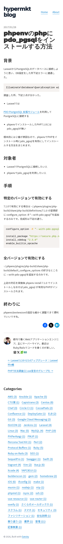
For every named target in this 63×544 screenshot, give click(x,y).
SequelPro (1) (16, 459)
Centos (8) (47, 402)
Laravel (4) (45, 425)
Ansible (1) (25, 396)
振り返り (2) (15, 521)
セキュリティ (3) (47, 510)
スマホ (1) (29, 510)
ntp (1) (40, 487)
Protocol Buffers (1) (19, 447)
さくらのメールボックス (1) (37, 504)
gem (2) (33, 476)
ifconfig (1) (24, 481)
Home (44, 12)
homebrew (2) (48, 476)
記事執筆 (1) (15, 527)
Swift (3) (48, 459)
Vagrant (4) (14, 464)
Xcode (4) (13, 470)
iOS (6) (12, 481)
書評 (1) (28, 521)
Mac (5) (24, 430)
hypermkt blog (17, 12)
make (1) (38, 481)
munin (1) (13, 487)
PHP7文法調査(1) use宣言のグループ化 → (30, 371)
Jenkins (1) (30, 425)
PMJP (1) (33, 436)
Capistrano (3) (30, 402)
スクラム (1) (15, 510)
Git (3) (11, 419)
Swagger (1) (33, 459)
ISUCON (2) (14, 425)
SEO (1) (34, 453)
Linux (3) (13, 430)
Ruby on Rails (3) (18, 453)
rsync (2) (28, 493)
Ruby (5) (38, 447)
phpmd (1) (14, 493)
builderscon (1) (17, 476)
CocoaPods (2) (44, 408)
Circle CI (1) (26, 408)
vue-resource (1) (17, 498)
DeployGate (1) (37, 413)
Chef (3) (12, 408)
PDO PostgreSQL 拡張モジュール (22, 112)
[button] (51, 326)
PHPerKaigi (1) (16, 436)
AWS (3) (12, 396)
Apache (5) (40, 396)
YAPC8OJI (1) (29, 470)
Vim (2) (27, 464)
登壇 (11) (40, 521)
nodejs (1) (28, 487)
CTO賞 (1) (13, 402)
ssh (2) (39, 493)
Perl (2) (38, 442)
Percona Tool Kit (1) (19, 442)
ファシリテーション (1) (21, 515)
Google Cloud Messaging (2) (34, 419)
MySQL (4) (37, 430)
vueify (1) (13, 504)
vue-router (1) (38, 498)
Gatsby (25, 536)
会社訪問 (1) (44, 515)
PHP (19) (51, 430)
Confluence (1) (16, 413)
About (56, 12)
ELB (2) (52, 413)
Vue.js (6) (39, 464)
